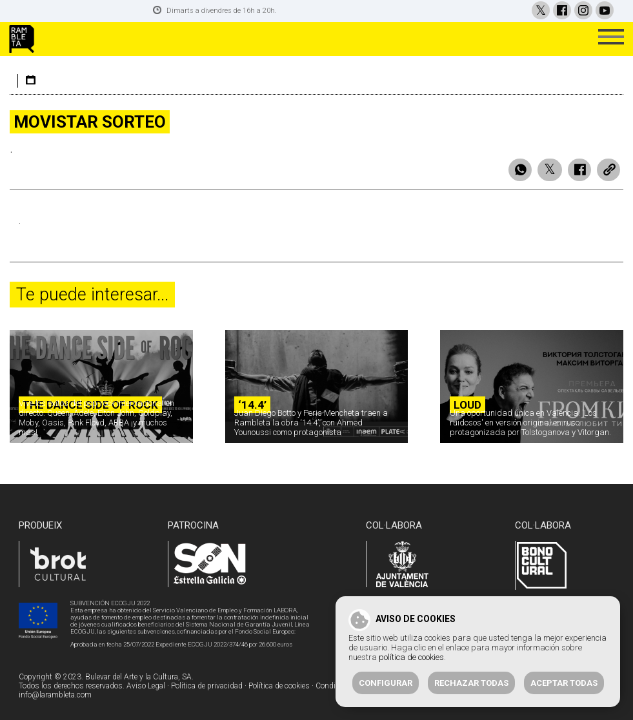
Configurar (385, 683)
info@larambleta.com (55, 692)
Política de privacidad (207, 683)
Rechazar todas (471, 683)
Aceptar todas (564, 683)
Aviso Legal (145, 683)
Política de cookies (279, 683)
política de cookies (411, 657)
